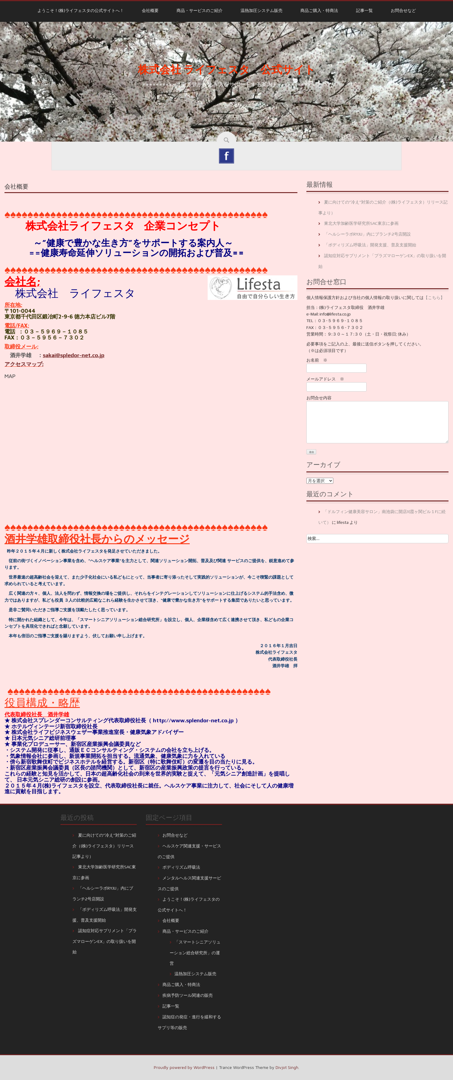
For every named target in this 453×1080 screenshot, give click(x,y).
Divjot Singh (287, 1067)
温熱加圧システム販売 (261, 10)
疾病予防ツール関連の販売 (187, 995)
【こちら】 (434, 297)
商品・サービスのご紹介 (200, 10)
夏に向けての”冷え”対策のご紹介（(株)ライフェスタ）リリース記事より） (104, 846)
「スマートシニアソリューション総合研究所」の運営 (195, 953)
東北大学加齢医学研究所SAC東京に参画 (361, 223)
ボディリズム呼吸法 (181, 867)
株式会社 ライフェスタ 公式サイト (226, 69)
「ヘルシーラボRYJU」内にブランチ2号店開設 (367, 234)
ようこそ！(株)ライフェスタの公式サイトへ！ (80, 10)
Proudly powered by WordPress (184, 1067)
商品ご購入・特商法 (319, 10)
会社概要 (150, 10)
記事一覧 (364, 10)
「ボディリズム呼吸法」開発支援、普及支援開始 (370, 244)
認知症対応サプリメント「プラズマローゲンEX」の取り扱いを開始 (104, 941)
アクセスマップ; (24, 364)
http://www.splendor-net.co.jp (193, 720)
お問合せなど (403, 10)
